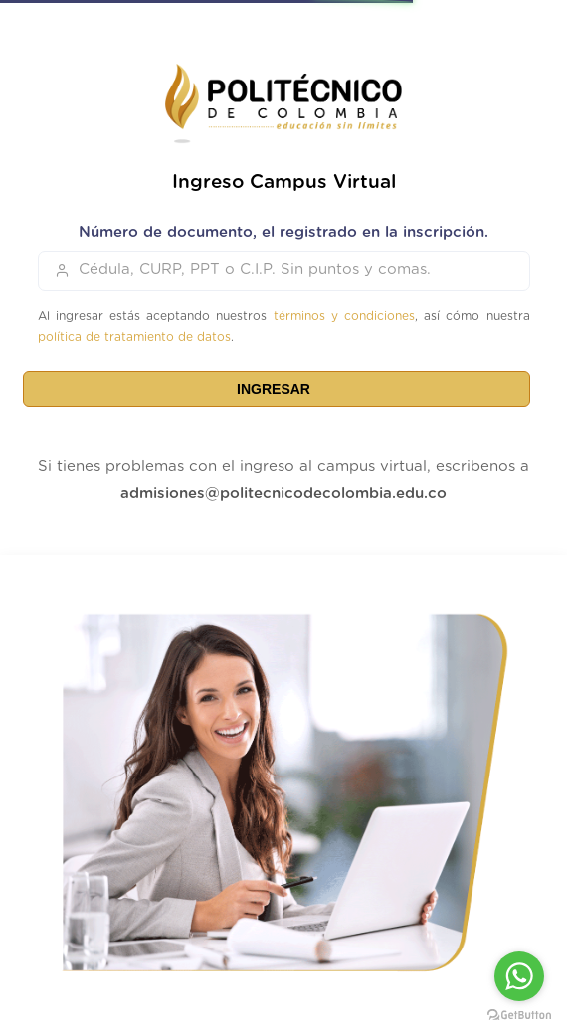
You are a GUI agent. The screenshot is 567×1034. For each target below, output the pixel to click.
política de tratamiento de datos (134, 337)
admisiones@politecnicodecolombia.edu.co (283, 493)
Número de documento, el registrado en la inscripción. (283, 232)
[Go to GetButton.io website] (519, 1014)
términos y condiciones (344, 316)
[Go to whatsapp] (519, 976)
